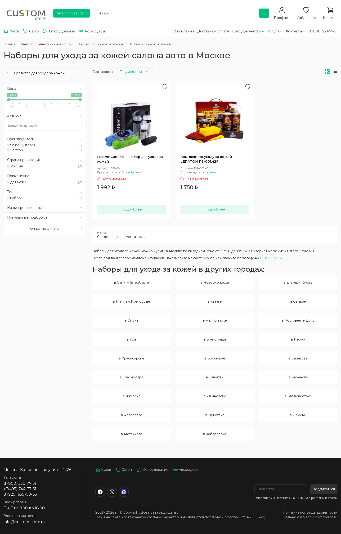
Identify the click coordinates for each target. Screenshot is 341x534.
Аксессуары (186, 469)
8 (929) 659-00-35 (20, 494)
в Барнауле (298, 377)
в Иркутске (214, 415)
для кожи (46, 182)
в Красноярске (131, 358)
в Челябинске (215, 320)
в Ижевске (131, 396)
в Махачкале (131, 434)
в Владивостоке (298, 396)
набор (46, 198)
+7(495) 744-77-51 (20, 489)
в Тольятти (215, 377)
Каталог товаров (70, 13)
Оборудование (152, 469)
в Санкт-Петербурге (131, 282)
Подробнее (131, 209)
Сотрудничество (246, 31)
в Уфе (131, 339)
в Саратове (298, 358)
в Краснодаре (132, 377)
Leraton (46, 150)
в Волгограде (214, 339)
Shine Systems (46, 145)
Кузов (103, 469)
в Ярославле (131, 415)
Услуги (273, 31)
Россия (46, 166)
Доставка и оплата (213, 31)
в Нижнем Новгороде (131, 301)
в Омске (132, 320)
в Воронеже (214, 358)
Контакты (294, 31)
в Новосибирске (215, 282)
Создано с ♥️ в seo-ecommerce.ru (309, 517)
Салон (124, 469)
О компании (183, 31)
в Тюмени (298, 415)
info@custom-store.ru (24, 522)
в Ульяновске (215, 396)
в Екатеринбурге (298, 282)
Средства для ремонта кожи (215, 234)
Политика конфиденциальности (310, 512)
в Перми (298, 339)
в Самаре (298, 301)
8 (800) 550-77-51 (323, 31)
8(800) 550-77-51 (274, 258)
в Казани (214, 301)
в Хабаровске (214, 434)
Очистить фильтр (44, 228)
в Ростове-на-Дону (298, 320)
